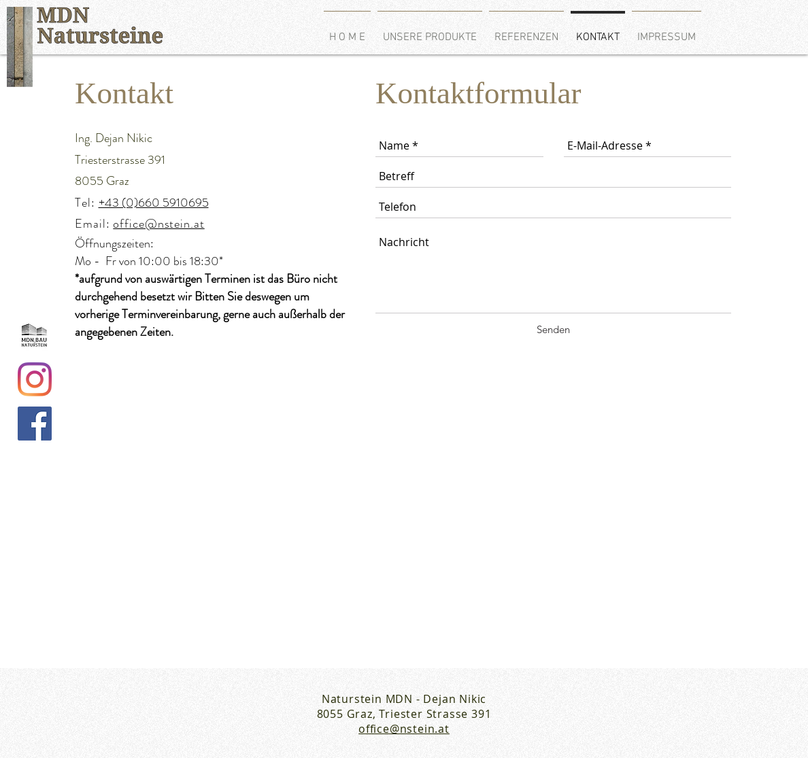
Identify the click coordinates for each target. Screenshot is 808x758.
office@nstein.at (158, 223)
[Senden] (553, 329)
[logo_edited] (35, 335)
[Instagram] (35, 379)
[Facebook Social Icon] (35, 424)
